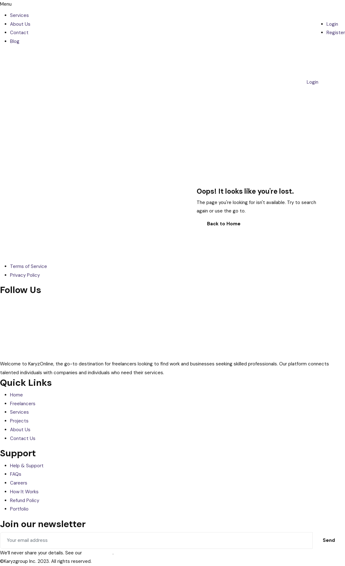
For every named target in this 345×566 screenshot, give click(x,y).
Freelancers (22, 404)
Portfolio (19, 509)
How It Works (24, 492)
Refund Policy (24, 500)
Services (19, 15)
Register (335, 32)
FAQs (15, 474)
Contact (19, 32)
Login (332, 24)
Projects (19, 421)
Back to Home (224, 224)
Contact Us (22, 438)
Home (16, 395)
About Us (20, 24)
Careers (18, 483)
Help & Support (27, 466)
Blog (14, 41)
